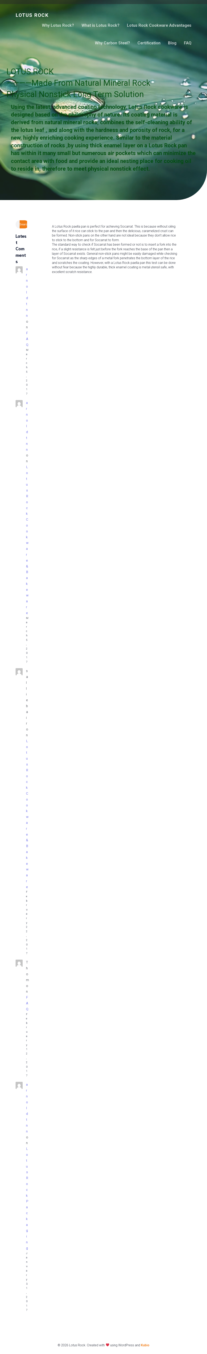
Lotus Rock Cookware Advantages (159, 25)
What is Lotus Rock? (100, 25)
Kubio (145, 1345)
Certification (149, 43)
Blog (172, 43)
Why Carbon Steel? (112, 43)
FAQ (187, 43)
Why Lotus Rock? (58, 25)
